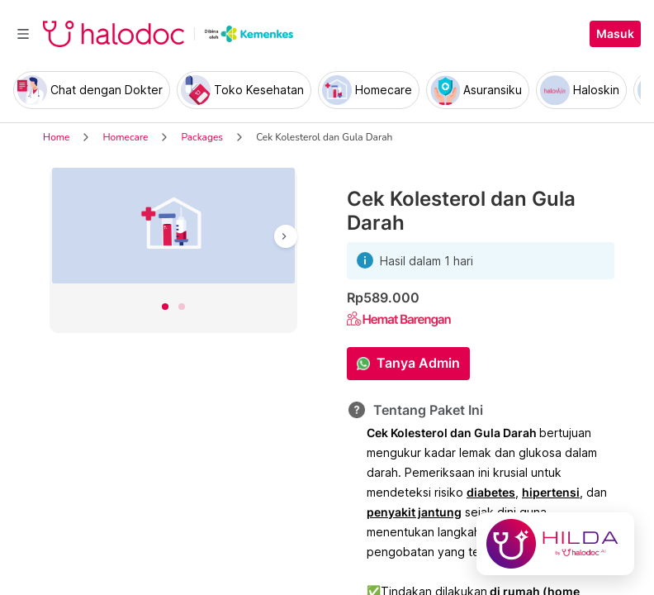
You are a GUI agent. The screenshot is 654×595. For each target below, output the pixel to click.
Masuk (615, 33)
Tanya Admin (418, 362)
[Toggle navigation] (23, 34)
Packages (202, 137)
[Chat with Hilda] (555, 543)
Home (56, 137)
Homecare (125, 137)
